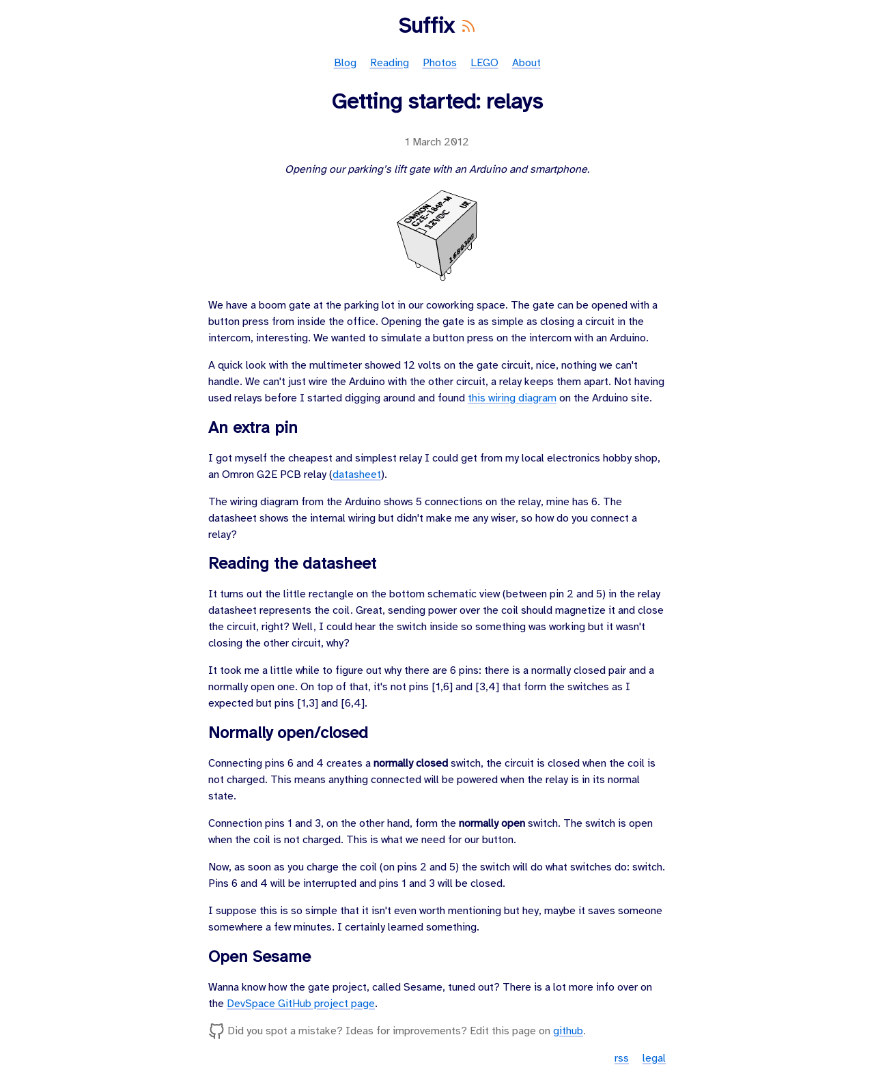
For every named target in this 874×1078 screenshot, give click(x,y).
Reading (389, 63)
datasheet (357, 475)
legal (654, 1058)
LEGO (484, 63)
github (568, 1031)
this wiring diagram (512, 398)
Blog (345, 63)
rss (622, 1058)
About (526, 63)
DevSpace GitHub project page (301, 1004)
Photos (440, 63)
